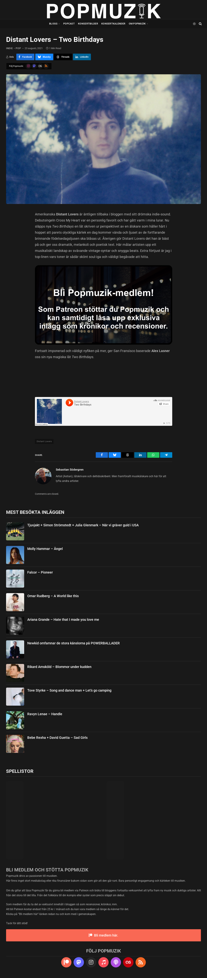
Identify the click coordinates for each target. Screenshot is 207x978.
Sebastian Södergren (70, 469)
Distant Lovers (44, 441)
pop (18, 48)
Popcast (69, 23)
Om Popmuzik (137, 23)
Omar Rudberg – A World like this (53, 596)
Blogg (53, 23)
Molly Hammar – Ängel (45, 549)
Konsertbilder (88, 23)
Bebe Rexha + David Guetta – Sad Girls (57, 737)
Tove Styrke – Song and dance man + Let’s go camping (69, 690)
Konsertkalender (113, 23)
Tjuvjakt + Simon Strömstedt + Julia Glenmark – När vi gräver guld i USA (83, 525)
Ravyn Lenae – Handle (44, 714)
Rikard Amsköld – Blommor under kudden (59, 667)
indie (9, 48)
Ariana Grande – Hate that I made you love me (63, 619)
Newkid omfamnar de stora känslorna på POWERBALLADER (73, 643)
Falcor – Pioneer (40, 572)
